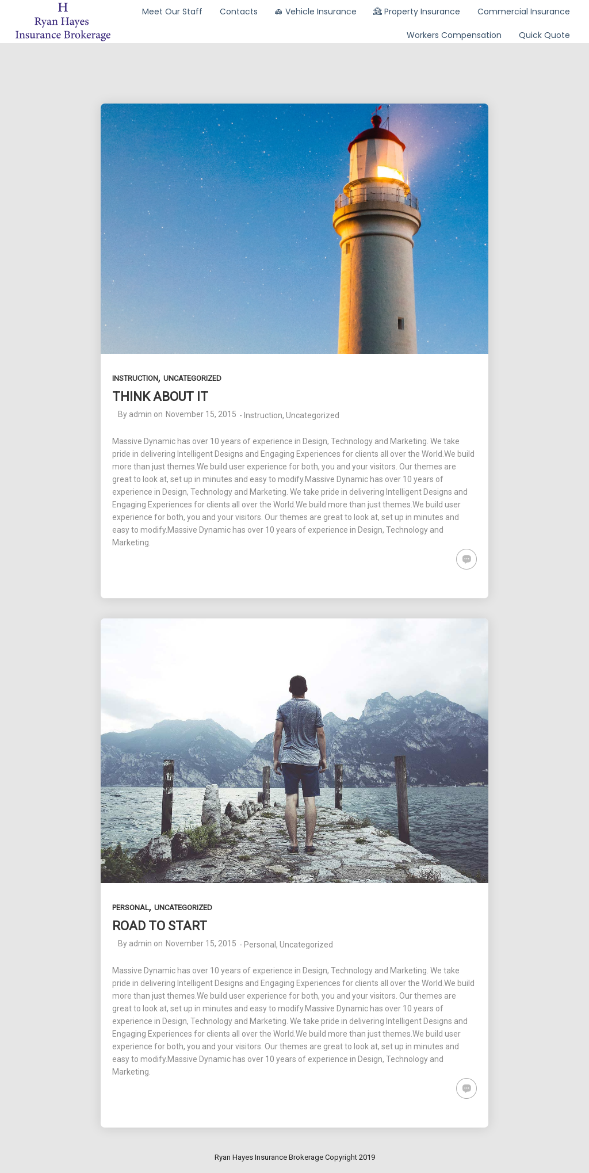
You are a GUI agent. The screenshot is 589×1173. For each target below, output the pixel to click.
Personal (130, 907)
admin (140, 414)
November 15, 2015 (201, 414)
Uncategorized (192, 378)
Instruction (135, 378)
